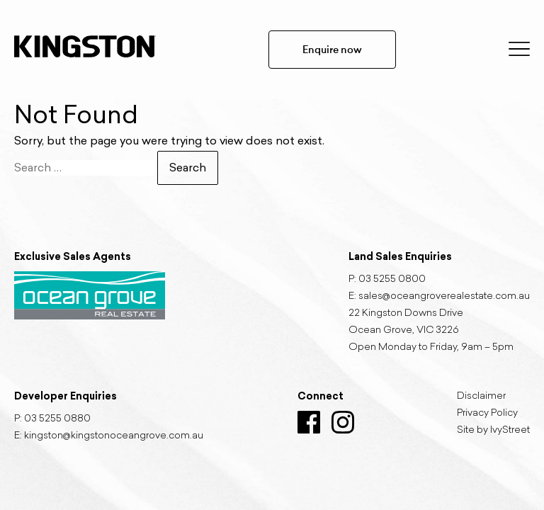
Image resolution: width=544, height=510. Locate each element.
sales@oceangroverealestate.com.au (444, 297)
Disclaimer (481, 397)
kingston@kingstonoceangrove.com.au (113, 436)
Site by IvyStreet (493, 431)
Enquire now (332, 49)
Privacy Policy (487, 414)
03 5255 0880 (57, 419)
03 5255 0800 (392, 280)
